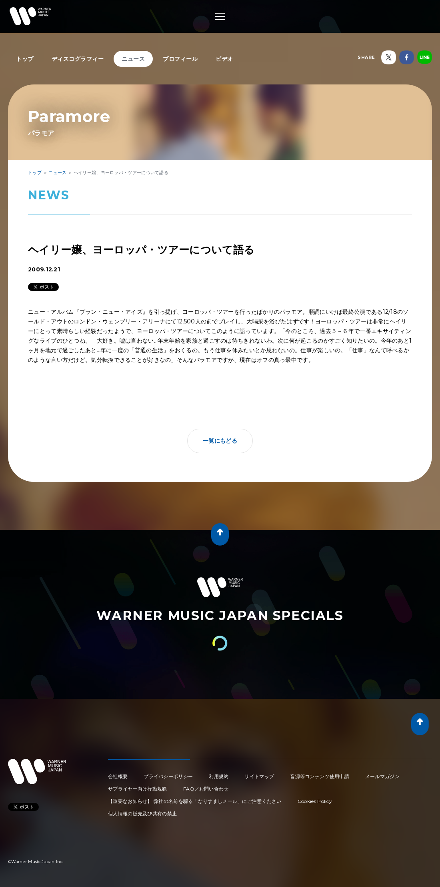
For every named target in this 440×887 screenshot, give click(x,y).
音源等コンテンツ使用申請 (319, 776)
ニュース (133, 58)
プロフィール (180, 58)
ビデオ (224, 58)
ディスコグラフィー (78, 58)
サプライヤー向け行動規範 (137, 789)
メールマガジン (382, 776)
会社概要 (118, 776)
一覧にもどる (220, 440)
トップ (25, 58)
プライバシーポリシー (168, 776)
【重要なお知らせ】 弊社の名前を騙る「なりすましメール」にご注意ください (195, 801)
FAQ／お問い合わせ (206, 789)
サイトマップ (259, 776)
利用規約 (218, 776)
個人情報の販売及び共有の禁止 (142, 814)
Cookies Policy (315, 801)
